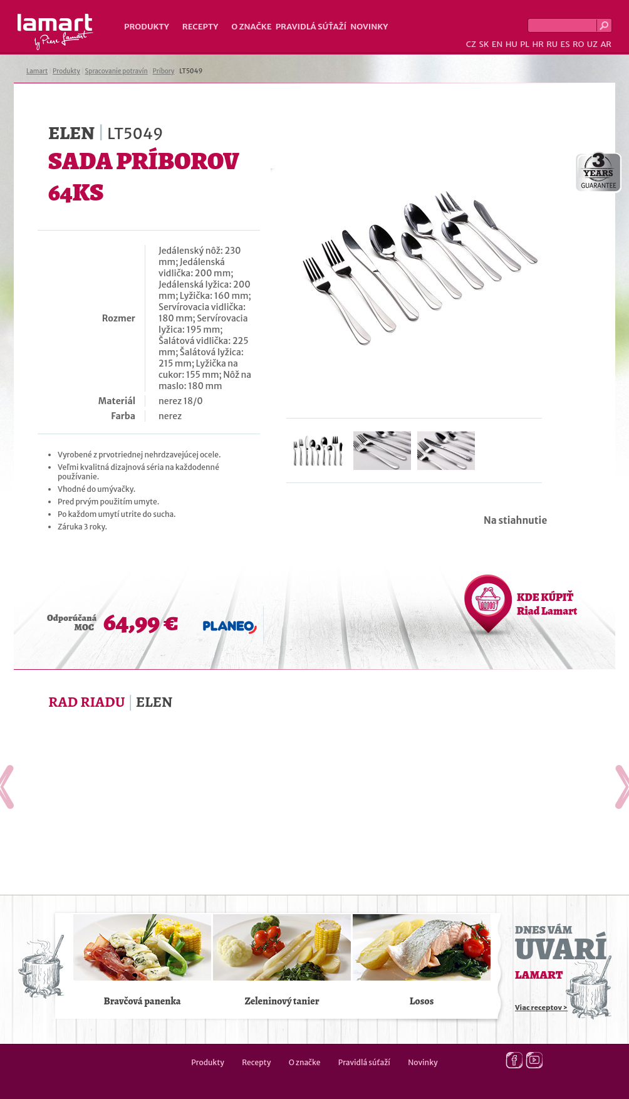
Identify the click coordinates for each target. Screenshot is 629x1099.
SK (484, 44)
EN (497, 44)
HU (511, 44)
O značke (251, 26)
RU (552, 44)
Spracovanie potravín (116, 71)
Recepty (200, 26)
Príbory (164, 71)
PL (524, 44)
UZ (592, 44)
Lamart (55, 32)
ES (565, 44)
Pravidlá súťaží (311, 26)
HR (537, 44)
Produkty (146, 26)
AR (605, 44)
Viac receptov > (541, 1007)
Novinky (369, 26)
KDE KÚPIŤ (547, 604)
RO (578, 44)
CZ (471, 44)
